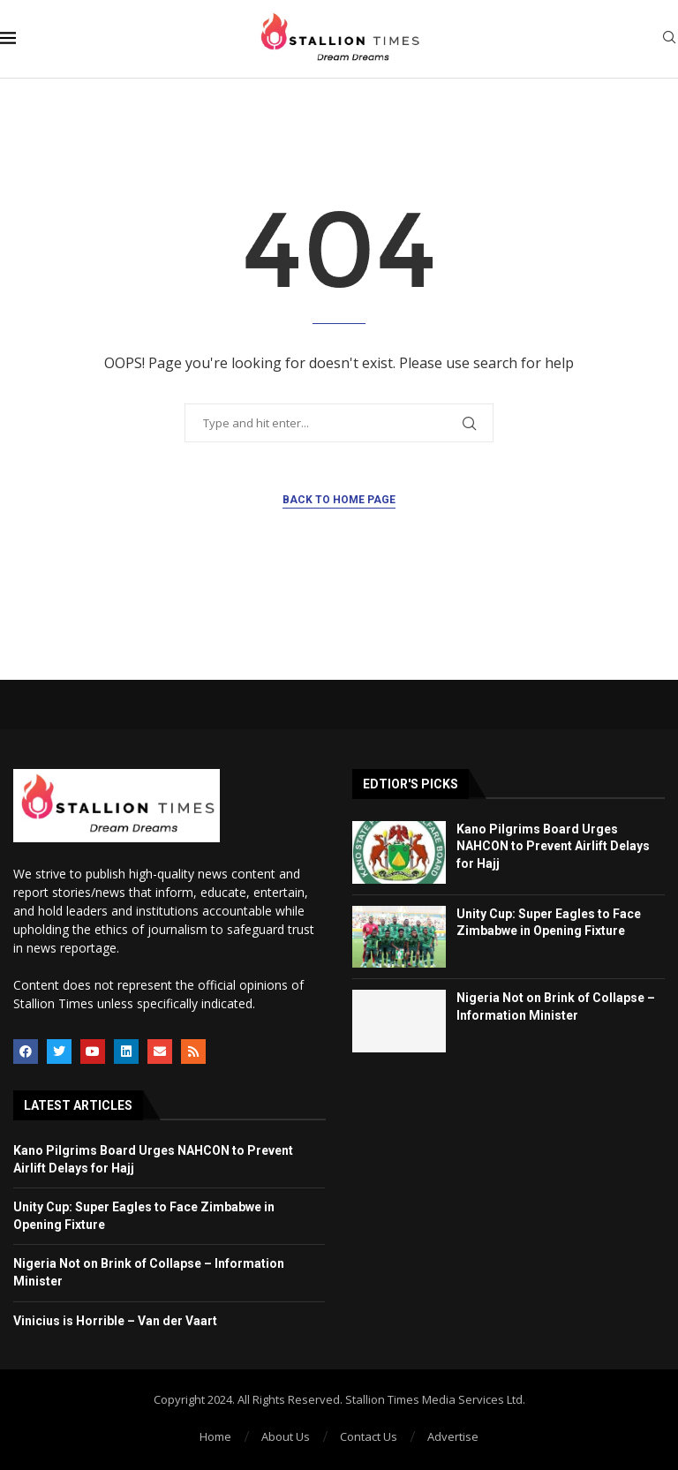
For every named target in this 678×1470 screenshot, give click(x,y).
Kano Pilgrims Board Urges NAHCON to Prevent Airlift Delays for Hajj (553, 846)
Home (215, 1436)
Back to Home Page (339, 500)
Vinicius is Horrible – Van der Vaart (115, 1321)
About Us (285, 1436)
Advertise (452, 1436)
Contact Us (368, 1436)
